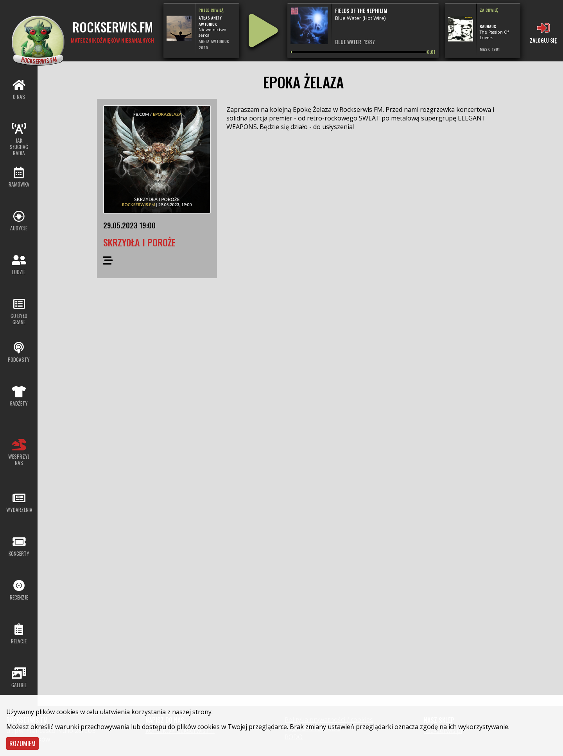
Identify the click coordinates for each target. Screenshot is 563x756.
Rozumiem (22, 743)
